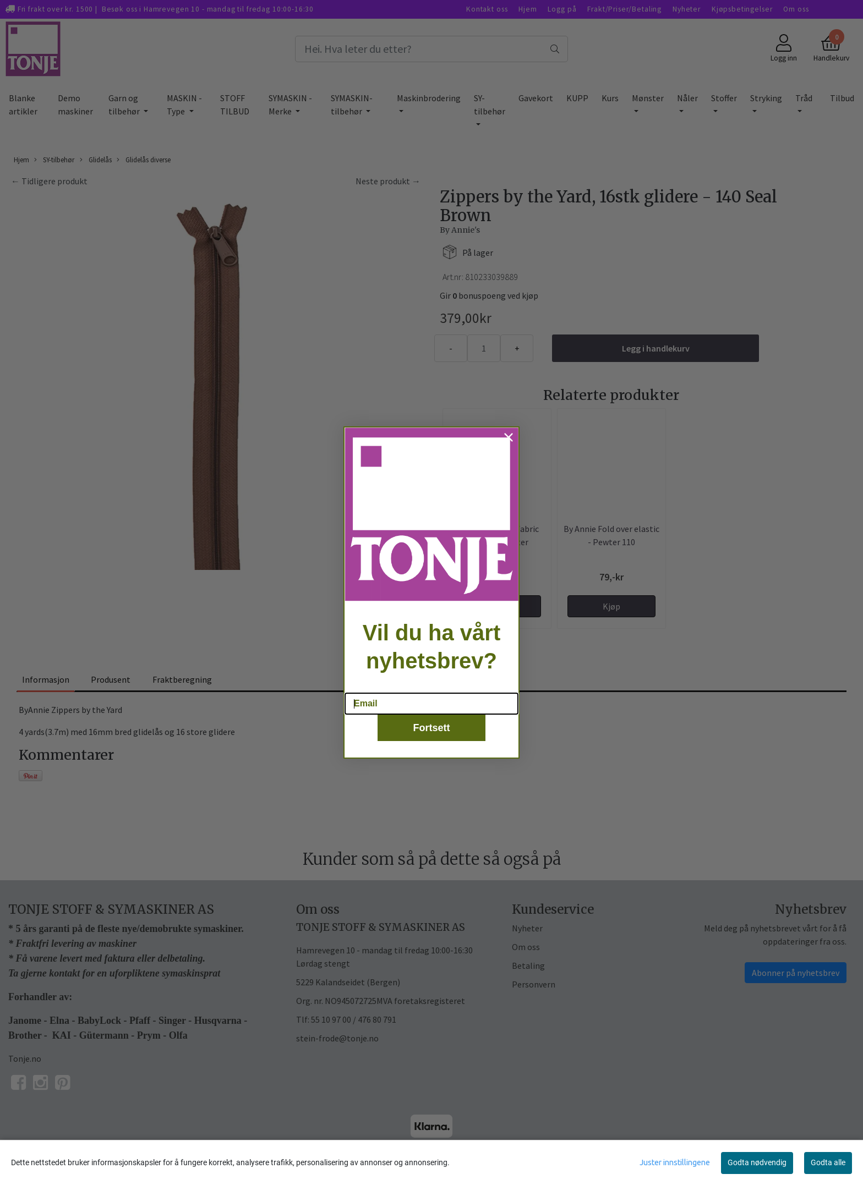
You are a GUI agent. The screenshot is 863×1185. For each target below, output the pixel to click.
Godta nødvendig (757, 1162)
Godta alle (828, 1162)
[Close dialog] (508, 452)
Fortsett (431, 743)
